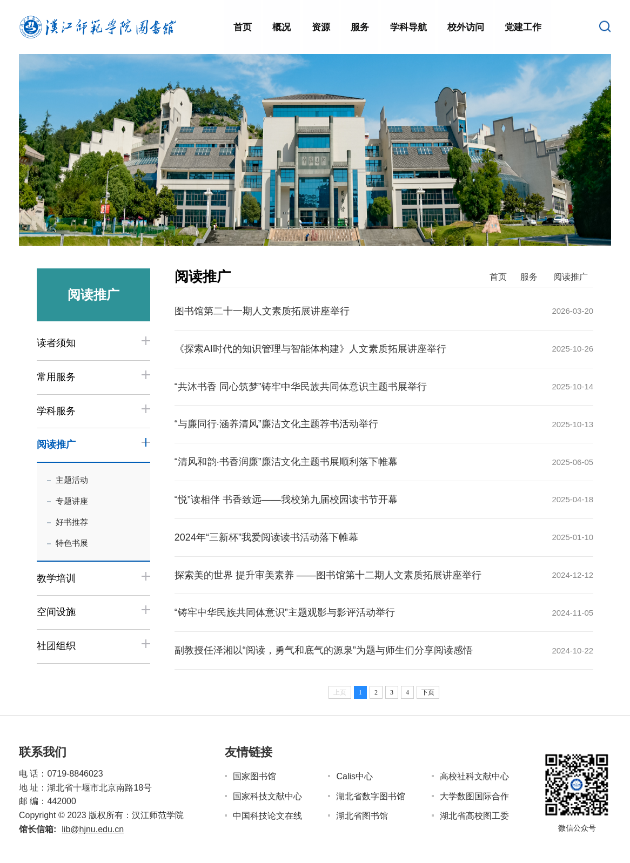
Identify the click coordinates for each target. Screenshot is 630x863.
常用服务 (56, 377)
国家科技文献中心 (267, 796)
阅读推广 (56, 444)
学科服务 (56, 411)
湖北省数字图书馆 (370, 796)
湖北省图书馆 (362, 815)
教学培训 (56, 578)
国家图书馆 (254, 776)
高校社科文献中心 (474, 776)
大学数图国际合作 (474, 796)
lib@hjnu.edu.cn (93, 829)
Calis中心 (354, 776)
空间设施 (56, 611)
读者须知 (56, 343)
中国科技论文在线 (267, 815)
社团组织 (56, 645)
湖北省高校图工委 (474, 815)
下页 (427, 692)
